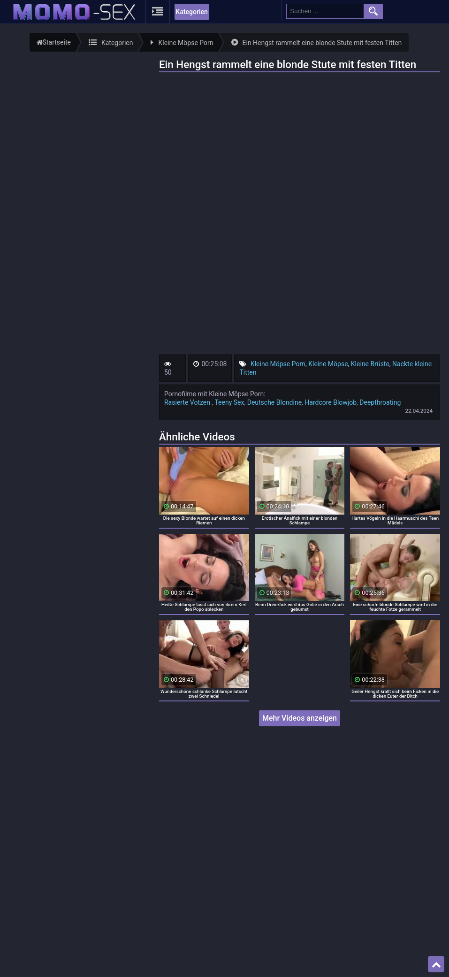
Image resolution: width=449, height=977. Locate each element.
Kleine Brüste (370, 364)
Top (436, 964)
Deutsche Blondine (274, 402)
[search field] (325, 11)
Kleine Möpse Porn (278, 364)
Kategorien (192, 11)
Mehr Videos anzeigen (299, 718)
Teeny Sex (229, 402)
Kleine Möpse (328, 364)
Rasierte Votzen (188, 402)
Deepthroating (380, 402)
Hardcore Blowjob (330, 402)
